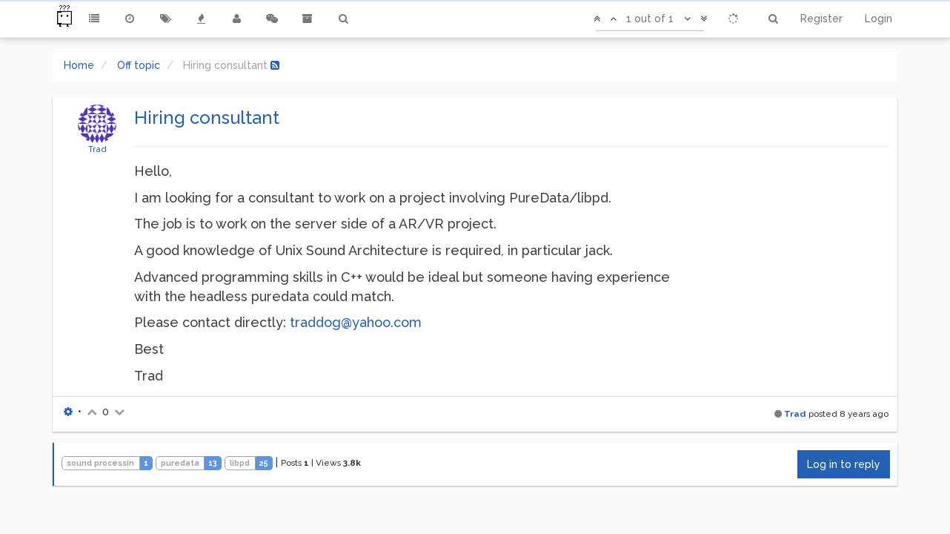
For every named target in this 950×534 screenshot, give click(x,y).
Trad (97, 149)
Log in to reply (843, 464)
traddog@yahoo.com (356, 322)
